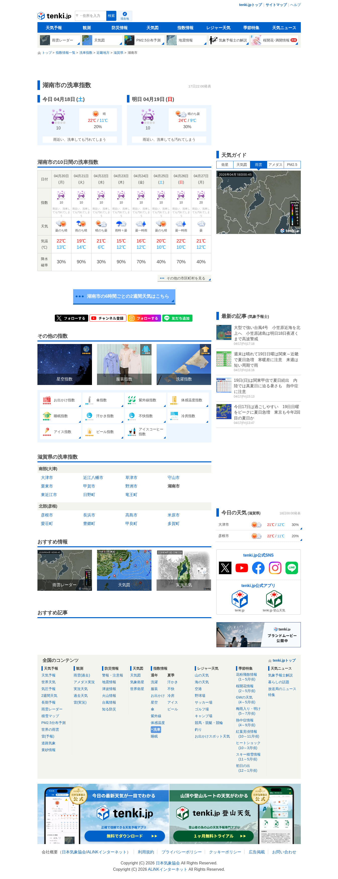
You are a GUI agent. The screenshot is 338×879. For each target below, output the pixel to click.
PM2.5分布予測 (53, 723)
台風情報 (109, 702)
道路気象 (48, 743)
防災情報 (120, 28)
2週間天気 (49, 696)
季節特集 (251, 28)
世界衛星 (137, 689)
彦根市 (47, 515)
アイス (172, 702)
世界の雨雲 (50, 729)
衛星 (224, 165)
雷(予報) (47, 736)
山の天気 (202, 675)
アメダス (275, 165)
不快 (170, 689)
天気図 (153, 28)
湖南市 (174, 486)
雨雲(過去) (82, 675)
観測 (87, 28)
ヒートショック (250, 745)
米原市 (174, 515)
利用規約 (146, 852)
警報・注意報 (112, 675)
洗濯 (154, 682)
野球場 (200, 696)
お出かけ (158, 696)
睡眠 (154, 736)
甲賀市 (89, 486)
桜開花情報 (250, 688)
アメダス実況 (84, 682)
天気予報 (54, 28)
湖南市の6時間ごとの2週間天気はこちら (128, 296)
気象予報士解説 (280, 675)
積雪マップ (50, 716)
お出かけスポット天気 (212, 736)
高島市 (131, 515)
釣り (198, 729)
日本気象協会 (74, 852)
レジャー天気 (218, 28)
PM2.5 (292, 165)
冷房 (170, 696)
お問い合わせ (284, 852)
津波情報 (109, 689)
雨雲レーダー (52, 709)
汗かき (172, 682)
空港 (198, 689)
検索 (111, 16)
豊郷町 (89, 523)
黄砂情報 (48, 750)
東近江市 (49, 495)
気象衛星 (137, 682)
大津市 (47, 477)
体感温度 (158, 723)
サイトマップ (276, 5)
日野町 (89, 495)
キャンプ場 (203, 716)
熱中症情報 (250, 722)
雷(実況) (80, 702)
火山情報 (109, 696)
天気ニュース (284, 28)
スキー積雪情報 (250, 757)
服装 (154, 689)
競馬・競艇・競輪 (209, 723)
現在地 (125, 18)
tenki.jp (54, 17)
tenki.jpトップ (250, 5)
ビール (172, 709)
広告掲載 (257, 852)
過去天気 (81, 696)
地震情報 (109, 682)
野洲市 (131, 486)
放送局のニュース (282, 689)
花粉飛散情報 (250, 677)
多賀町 (174, 523)
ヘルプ (295, 5)
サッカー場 (203, 702)
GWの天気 (250, 700)
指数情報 (185, 28)
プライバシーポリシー (182, 852)
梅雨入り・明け (250, 711)
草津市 (131, 477)
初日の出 (250, 768)
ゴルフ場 (202, 709)
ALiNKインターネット (106, 852)
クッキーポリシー (225, 852)
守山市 (174, 477)
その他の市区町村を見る (186, 278)
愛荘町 (47, 523)
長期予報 (48, 702)
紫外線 (156, 716)
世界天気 (48, 682)
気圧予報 (48, 689)
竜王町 (131, 495)
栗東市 (47, 486)
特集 (271, 695)
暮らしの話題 (278, 682)
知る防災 (109, 709)
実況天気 (81, 689)
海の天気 (202, 682)
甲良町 (131, 523)
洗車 (156, 729)
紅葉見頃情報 (250, 734)
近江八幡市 (93, 477)
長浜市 (89, 515)
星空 (154, 702)
